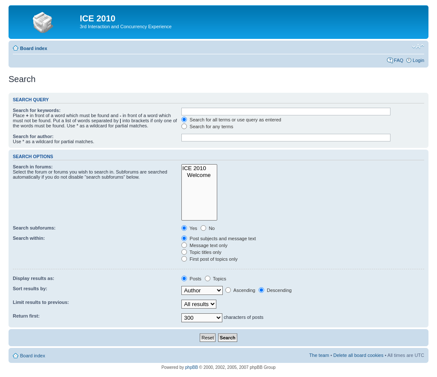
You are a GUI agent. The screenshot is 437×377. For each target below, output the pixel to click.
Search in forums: (33, 166)
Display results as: (33, 278)
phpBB (191, 367)
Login (418, 60)
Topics (215, 278)
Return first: (26, 315)
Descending (275, 290)
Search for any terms (207, 126)
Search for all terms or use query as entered (231, 119)
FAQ (398, 60)
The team (319, 355)
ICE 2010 (199, 168)
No (208, 228)
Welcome (199, 175)
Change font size (418, 46)
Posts (191, 278)
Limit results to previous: (41, 302)
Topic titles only (201, 252)
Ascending (240, 290)
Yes (189, 228)
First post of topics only (209, 259)
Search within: (29, 238)
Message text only (204, 245)
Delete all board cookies (358, 355)
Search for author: (33, 136)
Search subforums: (34, 227)
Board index (33, 48)
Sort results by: (30, 288)
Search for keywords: (37, 110)
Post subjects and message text (218, 238)
